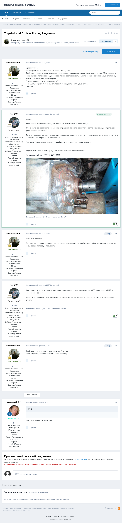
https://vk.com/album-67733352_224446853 (43, 155)
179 (14, 83)
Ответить (111, 51)
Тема (56, 517)
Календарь (38, 19)
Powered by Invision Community (61, 519)
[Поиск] (102, 13)
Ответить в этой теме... (26, 474)
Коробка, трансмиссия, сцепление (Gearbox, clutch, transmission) (52, 43)
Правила (50, 19)
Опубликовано (38, 63)
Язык (48, 517)
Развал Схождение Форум (18, 4)
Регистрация (113, 5)
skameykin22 (14, 402)
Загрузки (26, 19)
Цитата (33, 94)
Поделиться (90, 41)
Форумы (5, 19)
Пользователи (31, 13)
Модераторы (63, 19)
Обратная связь (68, 517)
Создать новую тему (89, 51)
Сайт (6, 14)
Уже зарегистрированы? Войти (89, 5)
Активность (16, 13)
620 (14, 135)
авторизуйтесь (81, 459)
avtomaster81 (23, 40)
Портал (16, 19)
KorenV (14, 114)
